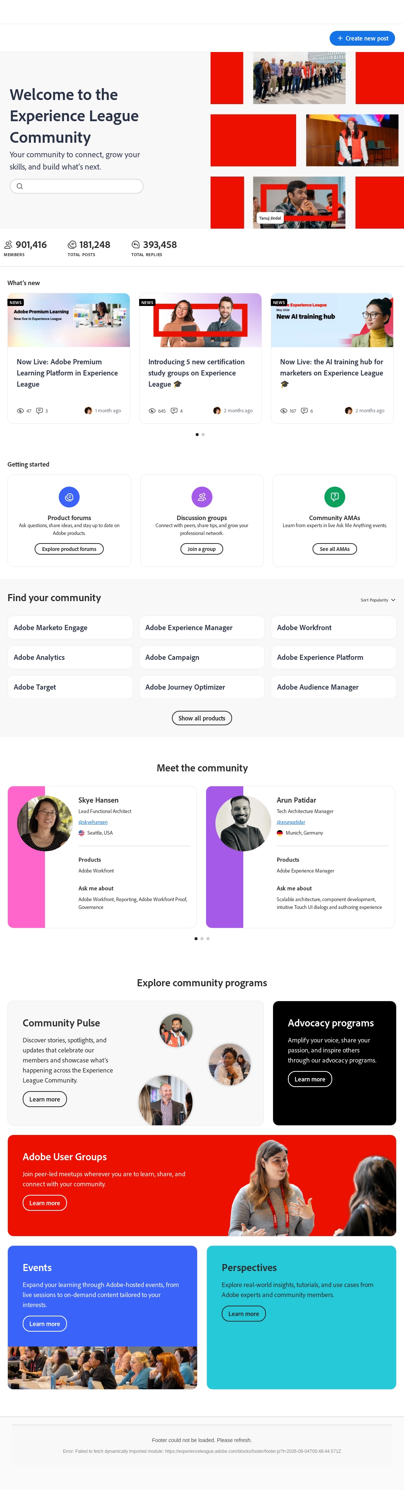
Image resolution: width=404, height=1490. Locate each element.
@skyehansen (93, 821)
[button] (362, 38)
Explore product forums (69, 548)
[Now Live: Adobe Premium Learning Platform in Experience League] (68, 358)
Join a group (202, 548)
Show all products (202, 718)
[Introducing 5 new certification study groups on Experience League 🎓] (200, 358)
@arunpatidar (291, 821)
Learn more (44, 1099)
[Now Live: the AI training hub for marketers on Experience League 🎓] (332, 358)
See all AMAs (335, 548)
